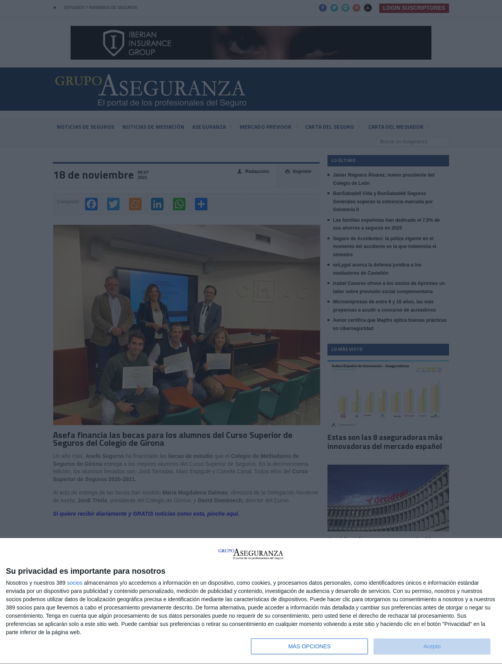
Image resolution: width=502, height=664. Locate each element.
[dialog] (251, 601)
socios (75, 583)
